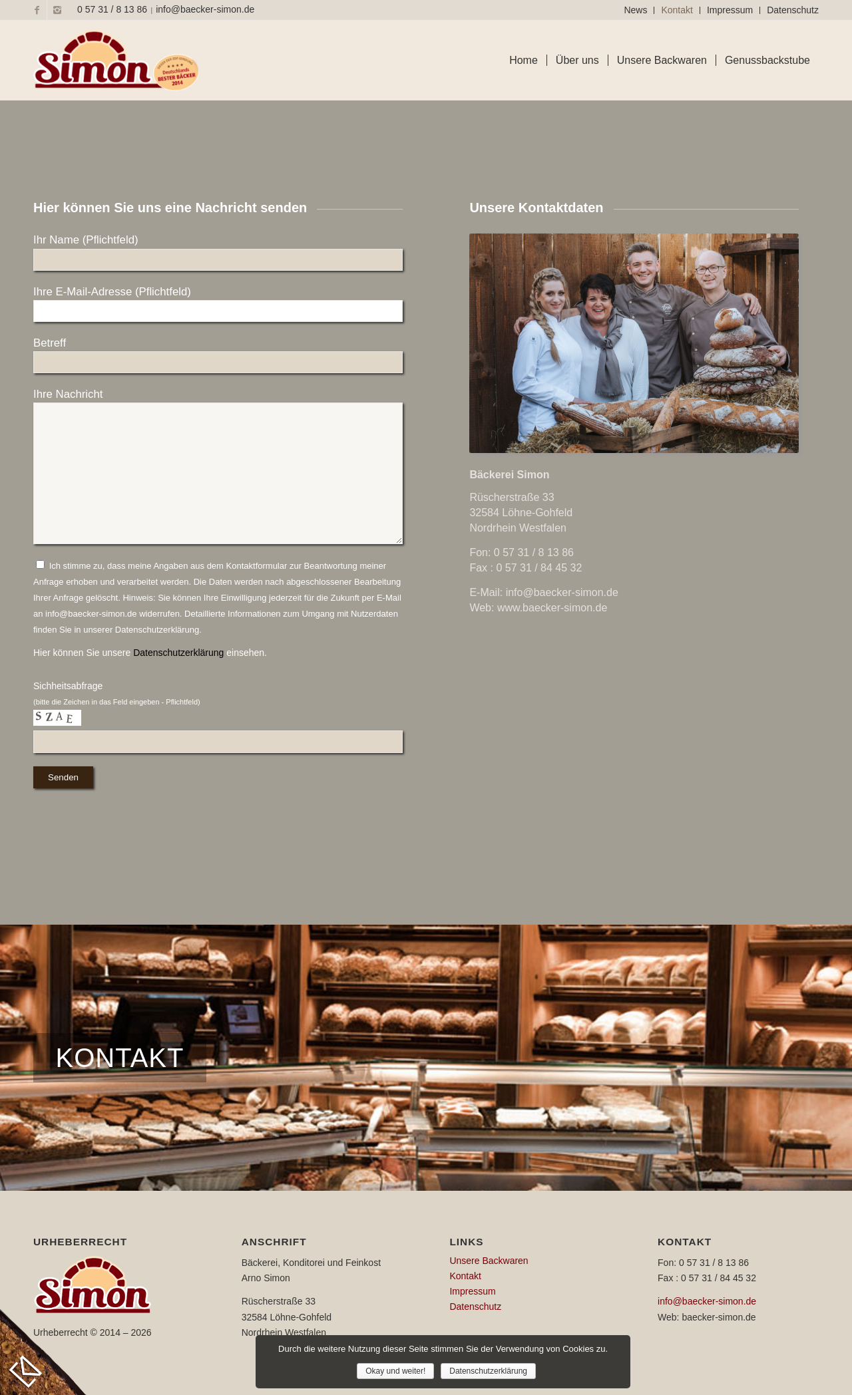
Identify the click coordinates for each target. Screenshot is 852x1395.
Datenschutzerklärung (178, 652)
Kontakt (676, 10)
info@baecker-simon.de (205, 9)
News (635, 10)
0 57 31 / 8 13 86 (112, 9)
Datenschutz (793, 10)
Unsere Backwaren (488, 1260)
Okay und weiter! (395, 1371)
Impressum (730, 10)
